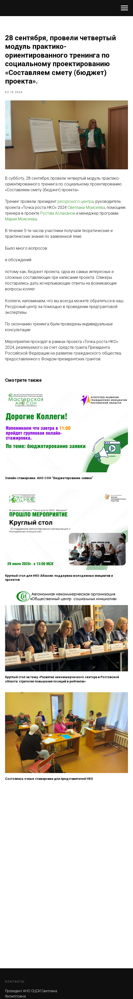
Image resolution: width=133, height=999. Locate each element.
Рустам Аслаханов (57, 213)
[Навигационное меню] (124, 8)
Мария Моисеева (21, 219)
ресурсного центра (76, 201)
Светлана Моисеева (86, 207)
